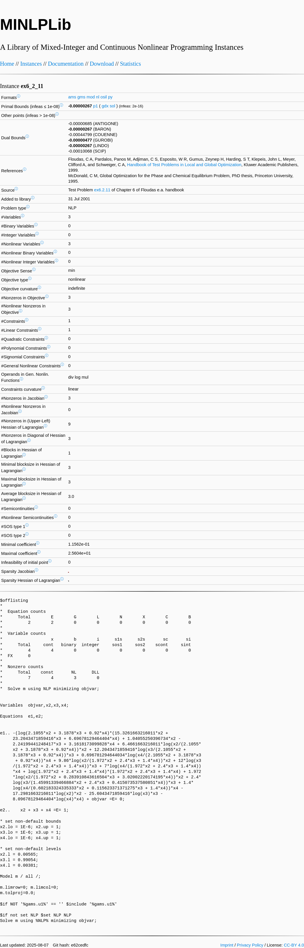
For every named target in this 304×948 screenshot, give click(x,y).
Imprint (226, 945)
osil (103, 97)
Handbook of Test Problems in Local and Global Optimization (184, 164)
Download (102, 63)
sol (112, 106)
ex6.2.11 (102, 190)
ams (72, 97)
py (110, 97)
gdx (105, 106)
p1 (95, 106)
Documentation (66, 63)
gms (81, 97)
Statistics (130, 63)
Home (7, 63)
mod (91, 97)
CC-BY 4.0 (294, 945)
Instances (31, 63)
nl (97, 97)
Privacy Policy (250, 945)
